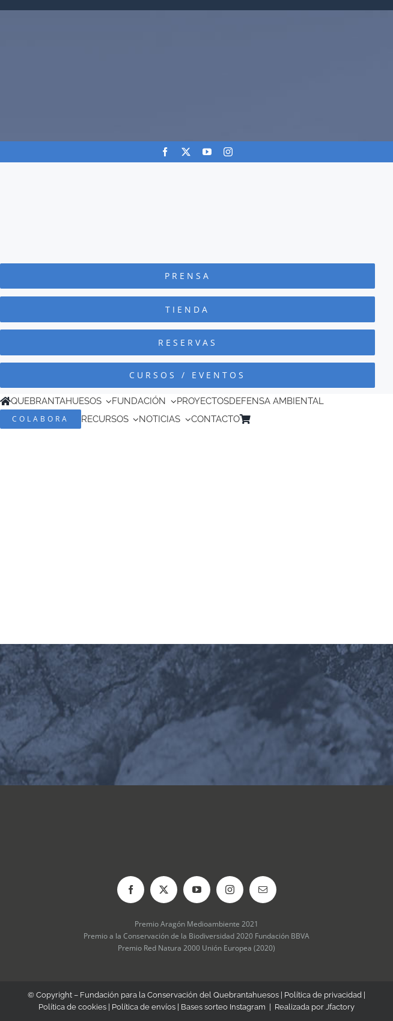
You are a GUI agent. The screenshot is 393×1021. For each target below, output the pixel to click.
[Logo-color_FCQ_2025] (196, 173)
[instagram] (228, 151)
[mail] (262, 889)
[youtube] (207, 151)
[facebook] (164, 151)
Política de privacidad (323, 994)
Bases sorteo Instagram (223, 1006)
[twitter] (185, 151)
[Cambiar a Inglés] (272, 419)
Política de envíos (143, 1006)
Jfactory (340, 1006)
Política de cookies (72, 1006)
